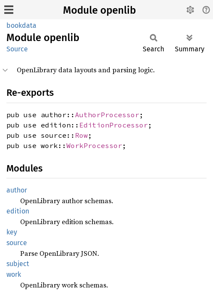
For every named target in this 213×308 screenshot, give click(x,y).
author (16, 190)
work (13, 274)
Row (81, 135)
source (16, 243)
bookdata (21, 25)
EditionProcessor (113, 125)
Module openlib (99, 10)
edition (17, 211)
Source (17, 49)
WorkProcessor (94, 145)
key (11, 232)
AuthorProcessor (107, 114)
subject (17, 264)
